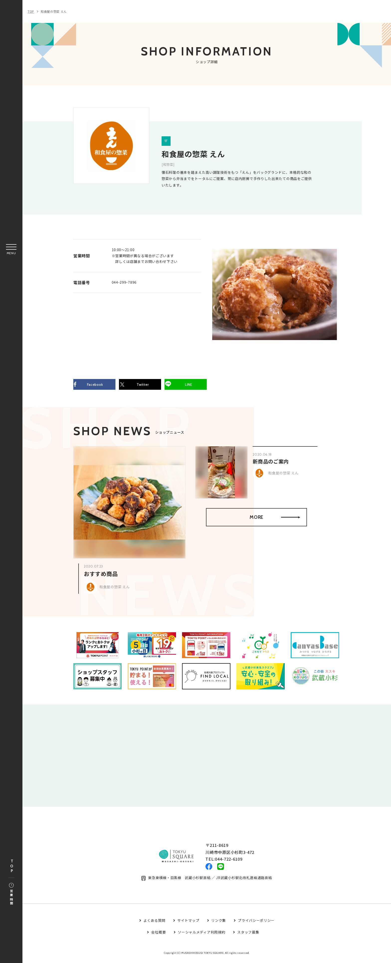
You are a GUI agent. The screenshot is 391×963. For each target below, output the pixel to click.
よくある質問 (154, 923)
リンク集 (218, 923)
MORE (274, 518)
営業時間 (11, 894)
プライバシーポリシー (256, 923)
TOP (11, 866)
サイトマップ (188, 923)
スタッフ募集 (248, 935)
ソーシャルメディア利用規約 (201, 935)
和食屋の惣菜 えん (54, 11)
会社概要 (158, 935)
